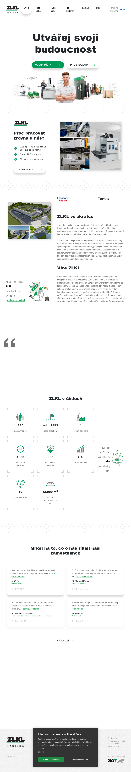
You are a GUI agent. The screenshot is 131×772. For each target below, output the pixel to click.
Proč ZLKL (38, 9)
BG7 (123, 756)
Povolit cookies (51, 759)
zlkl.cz (113, 11)
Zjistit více (41, 752)
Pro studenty (70, 9)
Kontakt (85, 8)
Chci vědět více (25, 169)
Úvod (26, 8)
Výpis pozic (53, 9)
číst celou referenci (84, 576)
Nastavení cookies (80, 759)
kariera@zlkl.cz (114, 746)
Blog (98, 8)
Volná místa (43, 64)
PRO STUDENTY (79, 64)
